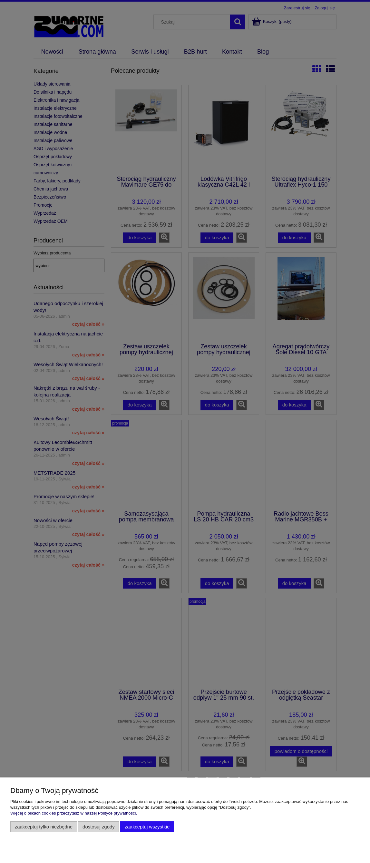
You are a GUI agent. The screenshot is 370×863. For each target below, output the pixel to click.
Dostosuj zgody (99, 826)
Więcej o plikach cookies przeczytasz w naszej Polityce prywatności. (73, 813)
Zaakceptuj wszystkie (147, 826)
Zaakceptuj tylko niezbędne (44, 826)
